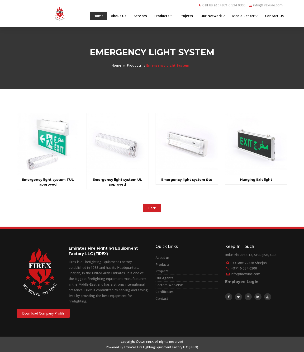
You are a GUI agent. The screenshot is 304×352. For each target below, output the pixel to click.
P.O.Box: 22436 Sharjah (248, 263)
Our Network (212, 16)
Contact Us (274, 16)
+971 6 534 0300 (233, 5)
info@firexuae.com (268, 5)
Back (152, 208)
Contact (162, 298)
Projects (186, 16)
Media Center (244, 16)
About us (163, 257)
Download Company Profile (43, 313)
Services (140, 16)
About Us (118, 16)
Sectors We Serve (169, 285)
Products (163, 16)
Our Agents (164, 278)
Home (98, 16)
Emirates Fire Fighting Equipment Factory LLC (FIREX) (161, 347)
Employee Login (241, 281)
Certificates (165, 291)
